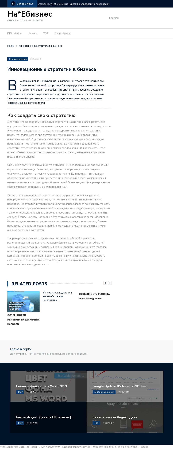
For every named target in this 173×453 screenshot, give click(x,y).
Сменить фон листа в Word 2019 (41, 386)
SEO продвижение (104, 392)
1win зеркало (63, 33)
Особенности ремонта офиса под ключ (94, 296)
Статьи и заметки (18, 59)
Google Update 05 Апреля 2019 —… (120, 386)
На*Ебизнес (29, 14)
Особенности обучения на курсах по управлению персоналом (74, 4)
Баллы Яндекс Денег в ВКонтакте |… (44, 417)
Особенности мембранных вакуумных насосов (23, 319)
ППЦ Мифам (14, 33)
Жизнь (33, 33)
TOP (45, 33)
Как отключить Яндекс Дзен (115, 417)
